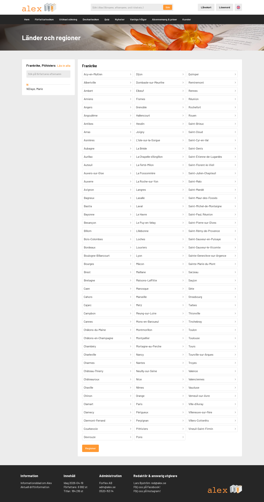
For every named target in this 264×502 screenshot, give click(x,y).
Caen (87, 288)
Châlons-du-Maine (95, 329)
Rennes (193, 90)
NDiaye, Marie (34, 89)
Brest (87, 272)
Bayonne (89, 214)
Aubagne (89, 148)
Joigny (140, 132)
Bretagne (89, 280)
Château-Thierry (93, 371)
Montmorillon (144, 329)
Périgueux (142, 412)
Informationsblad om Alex (36, 483)
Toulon (192, 329)
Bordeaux (90, 247)
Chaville (88, 387)
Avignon (89, 189)
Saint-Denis (195, 148)
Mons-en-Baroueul (147, 321)
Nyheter (119, 19)
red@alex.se (158, 483)
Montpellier (143, 338)
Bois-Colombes (93, 239)
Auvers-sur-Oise (94, 173)
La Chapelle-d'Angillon (149, 156)
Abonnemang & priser (164, 19)
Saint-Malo (195, 181)
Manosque (142, 288)
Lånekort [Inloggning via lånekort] (206, 7)
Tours (191, 346)
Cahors (88, 296)
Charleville (90, 354)
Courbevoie (91, 428)
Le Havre (141, 214)
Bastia (88, 206)
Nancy (140, 354)
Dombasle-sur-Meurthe (150, 82)
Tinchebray (195, 321)
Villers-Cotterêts (198, 420)
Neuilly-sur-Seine (146, 371)
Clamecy (89, 412)
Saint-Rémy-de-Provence (204, 230)
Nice (139, 379)
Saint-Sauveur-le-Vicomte (204, 247)
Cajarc (87, 305)
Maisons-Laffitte (146, 280)
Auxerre (88, 181)
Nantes (140, 362)
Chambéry (90, 346)
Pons (139, 437)
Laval (139, 206)
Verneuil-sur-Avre (199, 395)
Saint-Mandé (196, 189)
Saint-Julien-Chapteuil (202, 173)
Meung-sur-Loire (146, 313)
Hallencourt (143, 115)
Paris (139, 404)
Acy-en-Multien (93, 74)
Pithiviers (142, 428)
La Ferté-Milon (145, 165)
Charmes (89, 362)
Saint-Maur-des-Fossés (202, 198)
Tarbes (192, 305)
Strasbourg (195, 296)
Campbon (90, 313)
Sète (191, 288)
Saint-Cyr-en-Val (198, 140)
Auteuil (88, 165)
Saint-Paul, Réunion (200, 214)
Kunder (186, 19)
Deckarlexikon (91, 19)
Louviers (141, 247)
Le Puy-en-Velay (146, 222)
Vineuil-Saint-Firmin (200, 428)
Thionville (194, 313)
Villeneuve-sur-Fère (200, 412)
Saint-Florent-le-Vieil (201, 165)
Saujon (192, 280)
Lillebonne (142, 230)
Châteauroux (91, 379)
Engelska (238, 7)
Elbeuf (140, 90)
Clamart (88, 404)
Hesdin (140, 123)
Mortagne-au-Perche (148, 346)
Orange (140, 395)
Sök (168, 7)
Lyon (139, 255)
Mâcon (140, 263)
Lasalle (140, 198)
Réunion (193, 99)
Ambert (88, 90)
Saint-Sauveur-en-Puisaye (204, 239)
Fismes (140, 99)
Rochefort (194, 107)
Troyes (192, 362)
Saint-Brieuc (196, 123)
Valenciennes (196, 379)
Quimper (193, 74)
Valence (193, 371)
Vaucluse (193, 387)
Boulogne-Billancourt (97, 255)
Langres (141, 189)
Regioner (90, 448)
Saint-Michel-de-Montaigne (205, 206)
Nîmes (140, 387)
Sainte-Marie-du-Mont (201, 263)
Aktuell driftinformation (35, 487)
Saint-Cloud (195, 132)
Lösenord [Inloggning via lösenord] (224, 7)
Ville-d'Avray (195, 404)
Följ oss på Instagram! (147, 491)
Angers (88, 107)
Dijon (139, 74)
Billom (87, 230)
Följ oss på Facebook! (146, 487)
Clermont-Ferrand (94, 420)
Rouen (192, 115)
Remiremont (196, 82)
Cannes (88, 321)
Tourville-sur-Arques (200, 354)
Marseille (141, 296)
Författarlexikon (44, 19)
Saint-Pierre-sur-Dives (202, 222)
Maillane (141, 272)
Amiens (88, 99)
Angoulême (91, 115)
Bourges (89, 263)
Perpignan (142, 420)
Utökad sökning (68, 19)
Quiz (106, 19)
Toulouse (194, 338)
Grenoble (141, 107)
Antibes (88, 123)
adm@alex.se (107, 487)
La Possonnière (145, 173)
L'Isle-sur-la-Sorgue (148, 140)
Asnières (89, 140)
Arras (87, 132)
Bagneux (89, 198)
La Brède (141, 148)
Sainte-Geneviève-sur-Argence (207, 255)
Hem (26, 19)
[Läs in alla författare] (63, 65)
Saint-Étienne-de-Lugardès (205, 156)
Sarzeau (193, 272)
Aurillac (88, 156)
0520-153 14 (106, 491)
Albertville (90, 82)
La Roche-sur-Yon (147, 181)
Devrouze (90, 437)
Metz (139, 305)
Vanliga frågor (138, 19)
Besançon (90, 222)
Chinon (88, 395)
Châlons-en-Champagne (98, 338)
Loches (140, 239)
